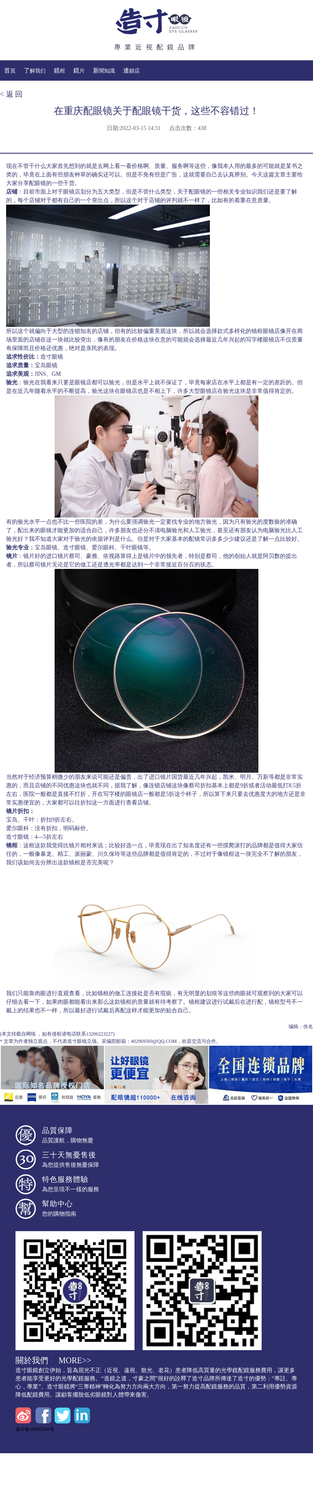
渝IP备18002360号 (34, 1429)
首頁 (9, 70)
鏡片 (79, 70)
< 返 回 (11, 94)
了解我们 (35, 70)
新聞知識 (104, 70)
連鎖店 (131, 70)
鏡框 (59, 70)
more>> (74, 1360)
